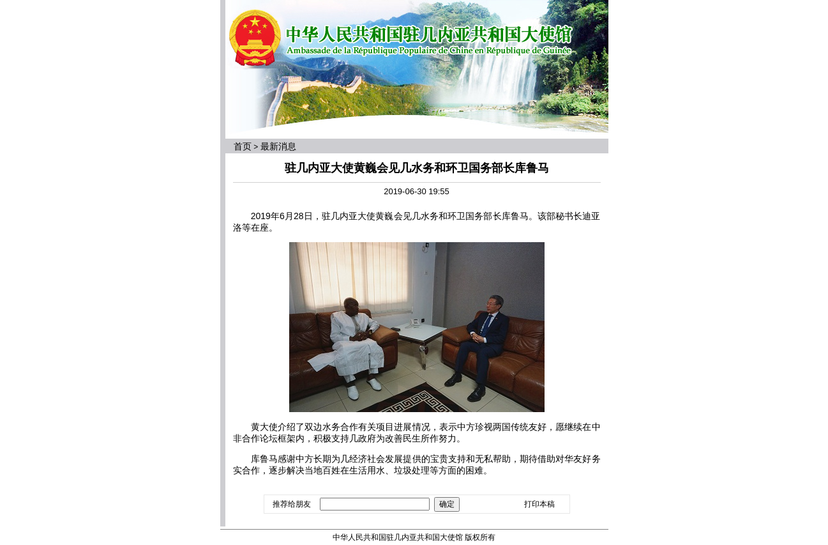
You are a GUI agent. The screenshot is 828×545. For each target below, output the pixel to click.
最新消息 (278, 146)
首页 (243, 146)
